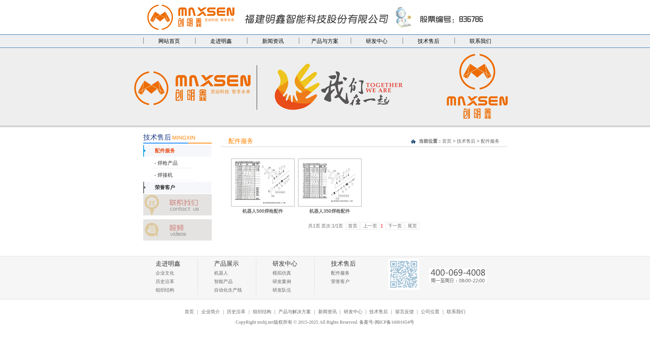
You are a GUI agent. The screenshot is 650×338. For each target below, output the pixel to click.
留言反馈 (404, 311)
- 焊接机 (163, 175)
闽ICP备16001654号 (395, 322)
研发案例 (282, 281)
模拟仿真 (282, 273)
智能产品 (223, 281)
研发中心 (377, 41)
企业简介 (210, 311)
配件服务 (165, 151)
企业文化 (165, 273)
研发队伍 (282, 290)
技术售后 (428, 41)
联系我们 (480, 41)
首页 (446, 141)
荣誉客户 (165, 187)
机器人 (221, 273)
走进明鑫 (221, 41)
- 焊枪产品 (165, 163)
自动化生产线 (228, 290)
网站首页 (169, 41)
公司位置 (430, 311)
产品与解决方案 (294, 311)
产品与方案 (324, 41)
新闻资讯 (273, 41)
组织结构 (165, 290)
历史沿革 (165, 281)
